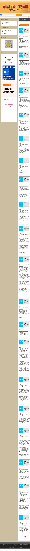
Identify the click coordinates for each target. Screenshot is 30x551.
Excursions (4, 33)
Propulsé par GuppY (7, 544)
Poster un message (24, 25)
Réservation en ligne (7, 23)
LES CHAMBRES (6, 22)
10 (26, 537)
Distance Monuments (7, 31)
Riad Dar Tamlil (9, 113)
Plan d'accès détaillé (7, 30)
